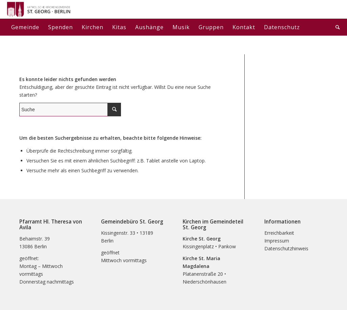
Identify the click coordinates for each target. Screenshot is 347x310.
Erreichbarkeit (279, 233)
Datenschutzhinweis (286, 248)
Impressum (276, 240)
